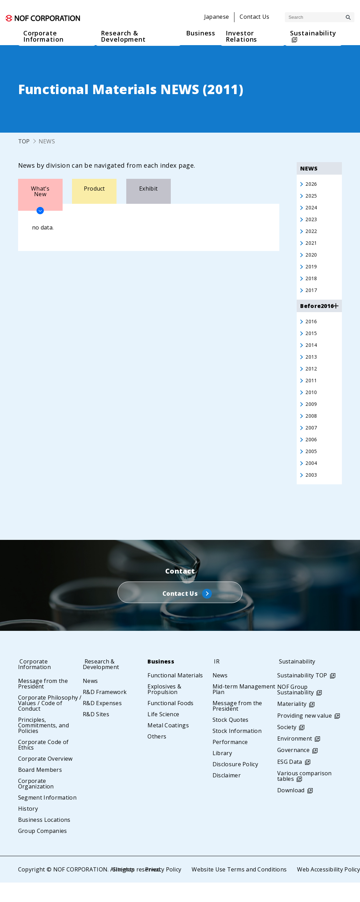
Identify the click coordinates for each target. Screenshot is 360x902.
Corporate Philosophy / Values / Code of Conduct (50, 722)
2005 (311, 466)
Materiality (292, 723)
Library (222, 772)
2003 (311, 491)
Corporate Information (36, 683)
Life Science (163, 733)
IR (215, 681)
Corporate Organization (36, 803)
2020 (311, 259)
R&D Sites (96, 733)
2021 (311, 247)
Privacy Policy (162, 889)
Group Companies (42, 850)
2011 (311, 391)
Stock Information (237, 750)
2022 (311, 234)
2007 (311, 441)
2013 (311, 366)
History (28, 828)
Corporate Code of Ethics (43, 764)
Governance (293, 769)
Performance (230, 761)
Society (286, 746)
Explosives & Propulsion (164, 708)
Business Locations (44, 839)
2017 (311, 297)
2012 (311, 379)
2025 (311, 197)
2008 (311, 429)
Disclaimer (227, 795)
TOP (24, 141)
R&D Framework (105, 711)
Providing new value (304, 735)
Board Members (40, 789)
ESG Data (289, 781)
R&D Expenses (102, 722)
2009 (311, 416)
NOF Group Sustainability (295, 709)
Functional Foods (170, 722)
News (90, 700)
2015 (311, 341)
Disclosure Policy (235, 783)
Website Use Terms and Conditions (238, 889)
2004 (311, 479)
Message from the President (43, 703)
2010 (311, 404)
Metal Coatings (168, 745)
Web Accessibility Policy (328, 889)
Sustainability (298, 681)
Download (291, 809)
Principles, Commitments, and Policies (43, 744)
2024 (311, 209)
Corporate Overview (45, 778)
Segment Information (47, 817)
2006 (311, 454)
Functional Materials (175, 695)
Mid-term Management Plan (244, 708)
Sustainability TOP (302, 695)
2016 (311, 329)
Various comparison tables (304, 795)
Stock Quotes (231, 739)
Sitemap (123, 889)
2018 (311, 284)
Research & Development (103, 683)
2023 (311, 222)
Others (156, 756)
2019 (311, 272)
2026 (311, 184)
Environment (294, 758)
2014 (311, 354)
